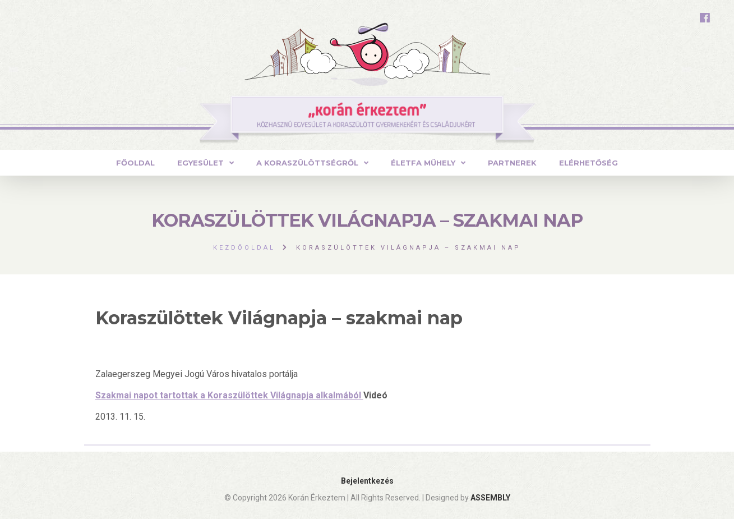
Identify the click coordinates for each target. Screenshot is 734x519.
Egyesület (200, 162)
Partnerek (512, 162)
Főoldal (135, 162)
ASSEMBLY (490, 497)
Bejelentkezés (367, 480)
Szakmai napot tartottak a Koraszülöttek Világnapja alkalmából (229, 395)
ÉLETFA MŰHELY (423, 162)
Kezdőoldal (244, 247)
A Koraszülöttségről (307, 162)
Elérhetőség (588, 162)
